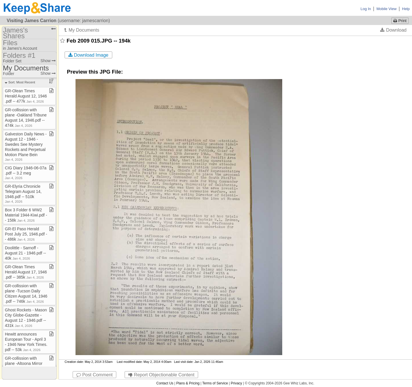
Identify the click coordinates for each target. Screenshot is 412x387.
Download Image (88, 55)
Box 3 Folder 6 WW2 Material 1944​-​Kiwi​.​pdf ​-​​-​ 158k (26, 215)
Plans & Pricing (188, 383)
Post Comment (94, 374)
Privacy (236, 383)
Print (400, 20)
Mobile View (386, 9)
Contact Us (164, 383)
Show (48, 60)
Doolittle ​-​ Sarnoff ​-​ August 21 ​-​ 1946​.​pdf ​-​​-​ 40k (25, 253)
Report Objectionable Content (161, 374)
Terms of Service (215, 383)
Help (406, 9)
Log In (366, 9)
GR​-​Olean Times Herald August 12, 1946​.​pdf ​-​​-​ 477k (26, 96)
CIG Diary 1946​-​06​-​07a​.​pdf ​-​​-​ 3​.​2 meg (26, 173)
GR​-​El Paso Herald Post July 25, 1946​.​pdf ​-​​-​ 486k (26, 234)
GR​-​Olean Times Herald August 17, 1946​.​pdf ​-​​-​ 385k (26, 272)
